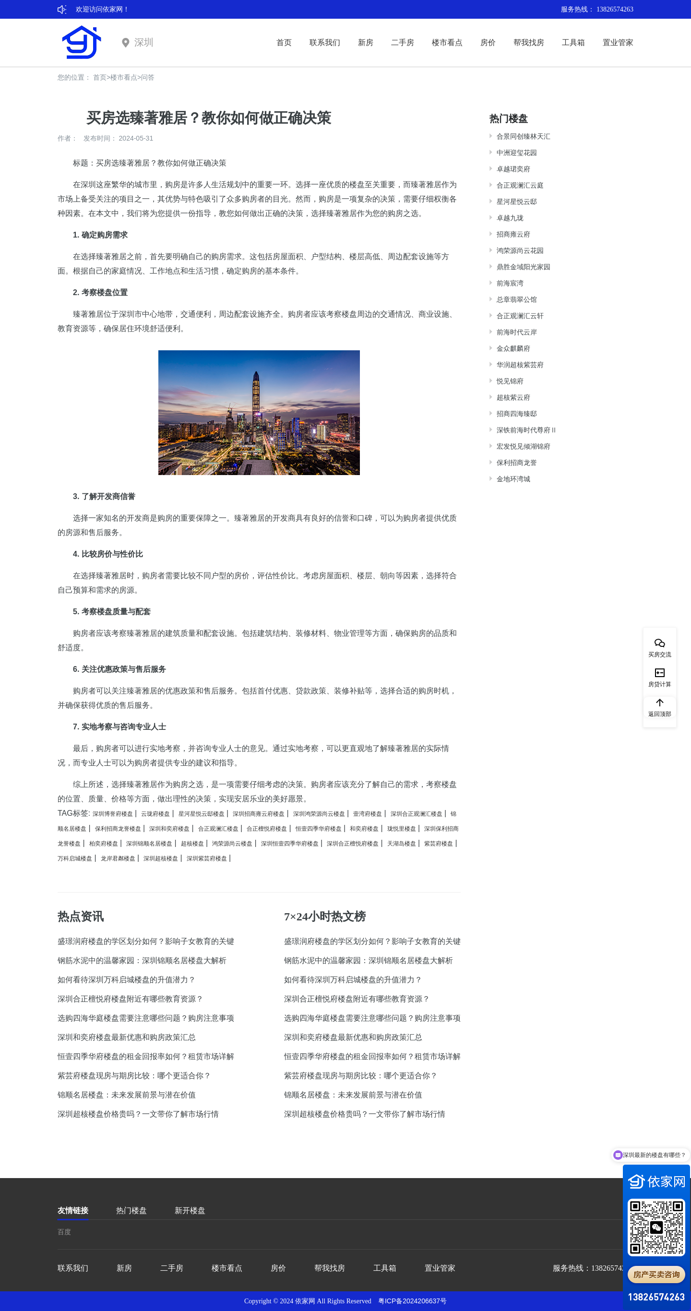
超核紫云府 (513, 397)
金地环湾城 (513, 479)
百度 (64, 1231)
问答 (148, 77)
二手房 (402, 42)
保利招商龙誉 (517, 462)
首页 (284, 42)
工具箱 (573, 42)
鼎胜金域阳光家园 (523, 267)
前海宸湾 (510, 283)
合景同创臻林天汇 (523, 136)
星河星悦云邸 (517, 201)
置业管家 (618, 42)
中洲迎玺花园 (517, 152)
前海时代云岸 (517, 332)
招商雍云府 (513, 234)
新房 (365, 42)
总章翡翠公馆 (517, 299)
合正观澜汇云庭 (520, 185)
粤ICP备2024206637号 (412, 1301)
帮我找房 (528, 42)
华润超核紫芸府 (520, 365)
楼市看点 (447, 42)
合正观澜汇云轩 (520, 316)
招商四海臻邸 (517, 413)
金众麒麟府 (513, 348)
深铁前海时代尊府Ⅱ (527, 430)
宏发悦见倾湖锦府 (523, 446)
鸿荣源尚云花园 (520, 250)
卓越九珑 (510, 218)
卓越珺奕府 (513, 169)
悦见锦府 (510, 381)
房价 (488, 42)
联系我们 (325, 42)
